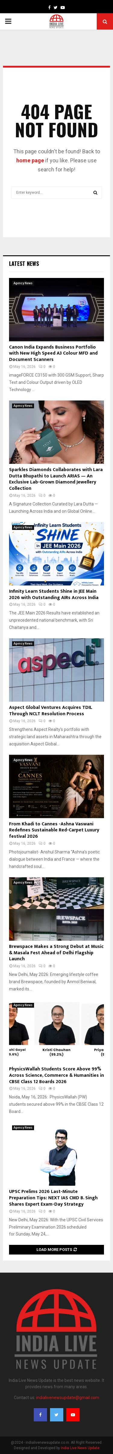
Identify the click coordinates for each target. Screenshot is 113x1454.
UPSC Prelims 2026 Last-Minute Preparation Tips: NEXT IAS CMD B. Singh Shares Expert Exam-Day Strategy (53, 1198)
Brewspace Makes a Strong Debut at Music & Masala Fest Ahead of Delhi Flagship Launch (56, 952)
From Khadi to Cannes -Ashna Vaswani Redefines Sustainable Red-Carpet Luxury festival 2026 (54, 830)
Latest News (24, 263)
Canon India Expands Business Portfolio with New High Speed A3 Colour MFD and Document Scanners (53, 353)
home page (30, 160)
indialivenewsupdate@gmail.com (67, 1397)
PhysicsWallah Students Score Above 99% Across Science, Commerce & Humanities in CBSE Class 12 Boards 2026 (56, 1075)
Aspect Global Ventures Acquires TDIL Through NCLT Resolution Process (50, 710)
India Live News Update (80, 1448)
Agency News (23, 283)
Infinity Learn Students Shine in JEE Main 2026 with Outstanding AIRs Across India (54, 594)
